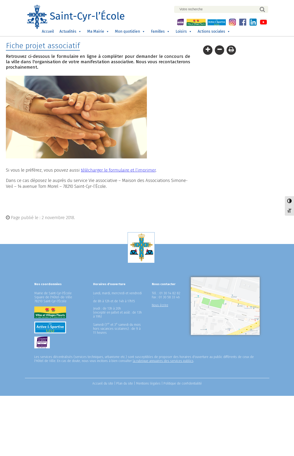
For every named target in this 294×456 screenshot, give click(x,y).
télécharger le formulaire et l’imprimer (118, 170)
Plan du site (124, 383)
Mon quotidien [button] (130, 31)
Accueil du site (102, 383)
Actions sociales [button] (214, 31)
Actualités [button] (70, 31)
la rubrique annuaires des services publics (163, 361)
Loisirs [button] (184, 31)
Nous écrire (160, 305)
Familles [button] (160, 31)
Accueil (48, 31)
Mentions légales (148, 383)
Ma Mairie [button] (98, 31)
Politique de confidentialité (183, 383)
